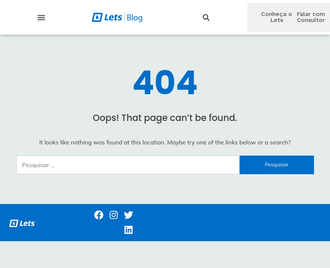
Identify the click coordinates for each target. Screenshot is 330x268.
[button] (41, 17)
